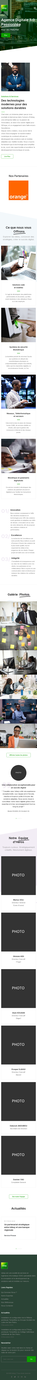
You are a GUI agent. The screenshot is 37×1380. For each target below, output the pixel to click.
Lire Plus (7, 156)
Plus (5, 35)
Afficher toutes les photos (18, 755)
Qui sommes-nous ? (9, 1292)
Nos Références (7, 1302)
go (31, 1359)
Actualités (4, 1299)
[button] (16, 41)
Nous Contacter (7, 1306)
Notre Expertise (7, 1296)
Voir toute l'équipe (18, 1196)
